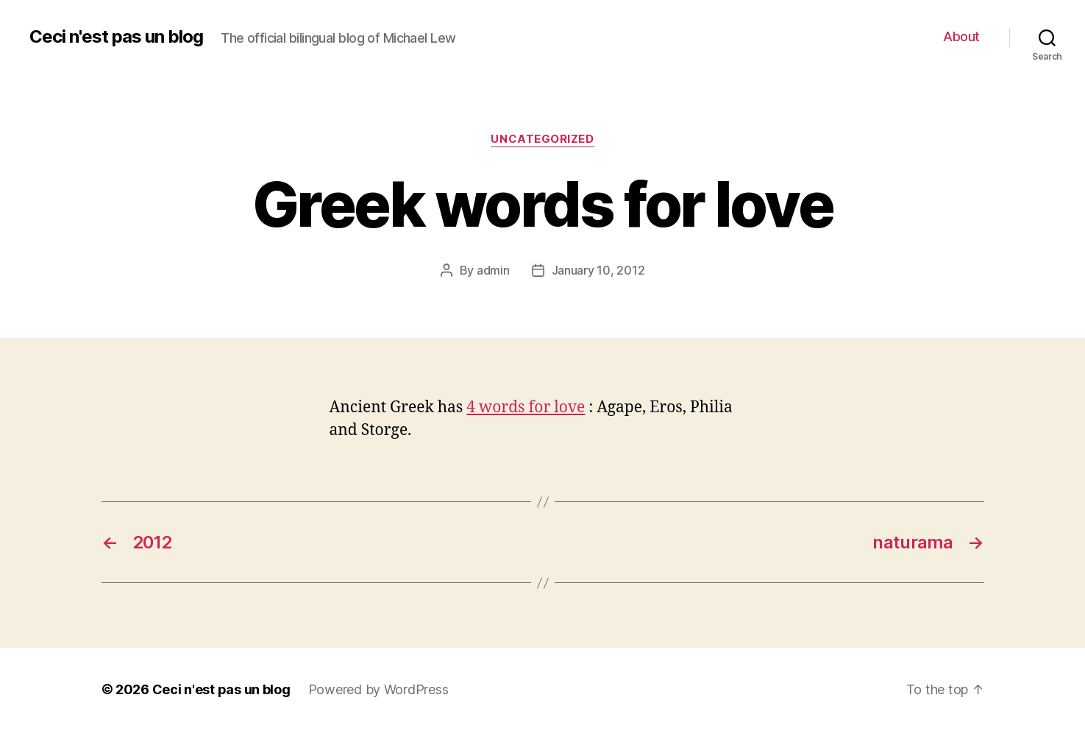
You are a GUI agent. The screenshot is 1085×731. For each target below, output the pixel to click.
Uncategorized (542, 139)
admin (493, 270)
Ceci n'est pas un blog (116, 37)
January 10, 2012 (598, 270)
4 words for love (525, 407)
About (961, 36)
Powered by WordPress (378, 689)
